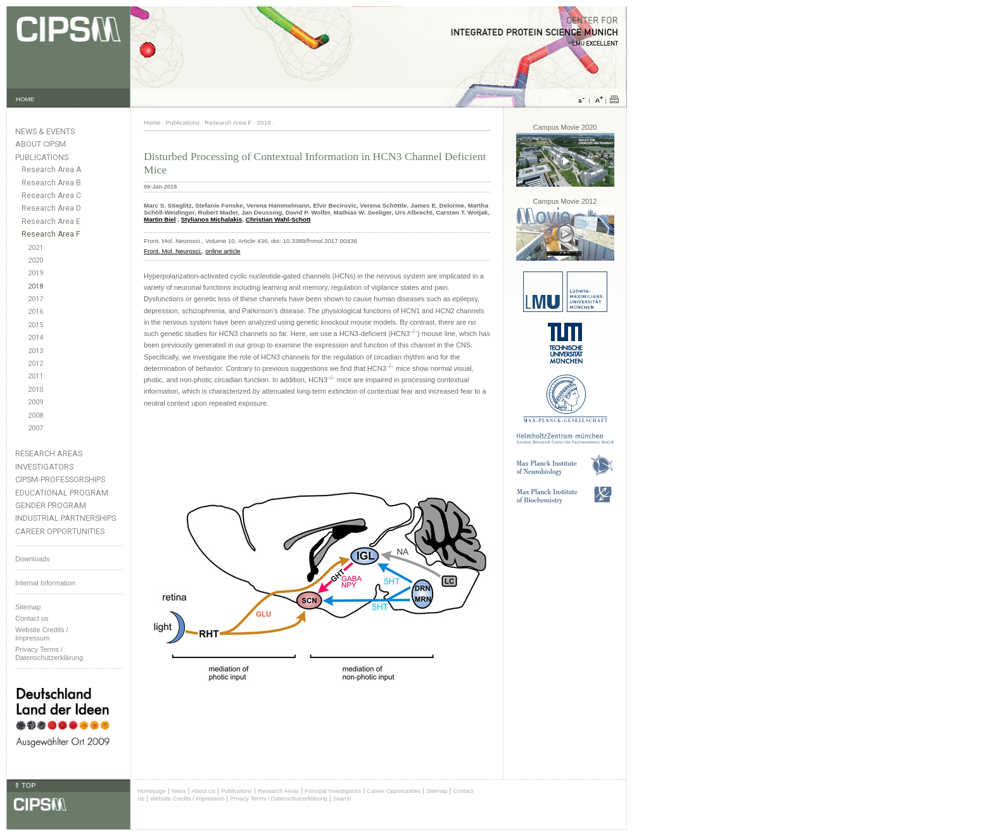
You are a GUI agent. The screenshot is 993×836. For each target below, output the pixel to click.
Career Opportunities (59, 531)
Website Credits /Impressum (41, 634)
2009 (35, 402)
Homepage (151, 791)
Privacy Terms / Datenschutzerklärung (49, 653)
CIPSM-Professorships (60, 479)
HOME (25, 99)
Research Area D (51, 208)
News (179, 791)
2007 (35, 428)
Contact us (32, 618)
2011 (35, 376)
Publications (41, 157)
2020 (35, 260)
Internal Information (45, 583)
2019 (35, 273)
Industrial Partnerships (65, 518)
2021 (35, 248)
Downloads (32, 559)
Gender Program (50, 505)
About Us (203, 791)
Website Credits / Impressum (187, 798)
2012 (35, 363)
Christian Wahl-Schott (278, 219)
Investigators (44, 466)
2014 (35, 338)
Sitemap (28, 607)
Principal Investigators (333, 791)
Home (152, 122)
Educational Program (61, 492)
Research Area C (51, 195)
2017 (35, 299)
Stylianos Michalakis (212, 219)
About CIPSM (40, 144)
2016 (35, 312)
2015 (35, 325)
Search (342, 798)
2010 (35, 389)
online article (222, 250)
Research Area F (51, 234)
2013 (35, 351)
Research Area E (51, 221)
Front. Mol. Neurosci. (173, 250)
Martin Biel (159, 219)
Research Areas (48, 453)
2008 (35, 415)
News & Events (45, 131)
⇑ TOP (24, 785)
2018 (35, 286)
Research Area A (51, 169)
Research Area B (51, 182)
